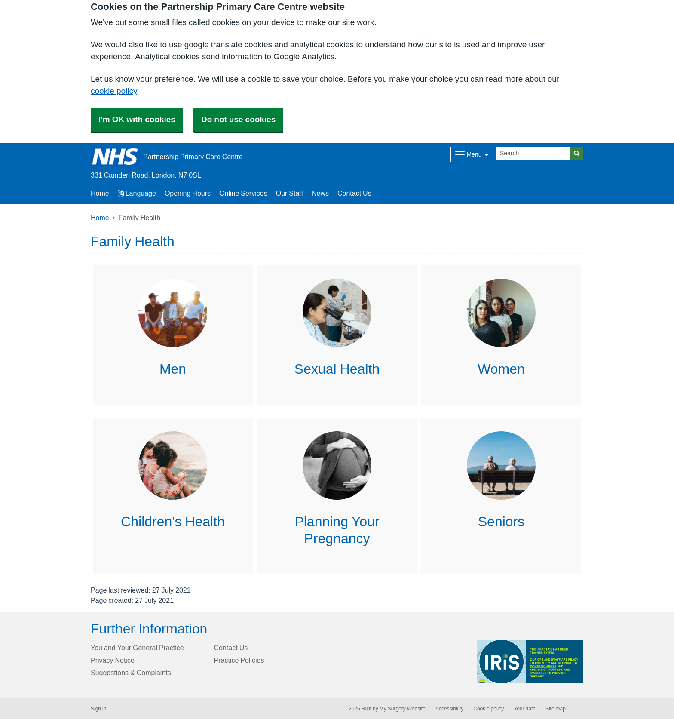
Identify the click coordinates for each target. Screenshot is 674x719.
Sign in (98, 708)
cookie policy (114, 91)
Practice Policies (239, 660)
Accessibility (449, 708)
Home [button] (100, 193)
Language (137, 193)
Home (100, 217)
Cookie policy (488, 708)
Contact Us (354, 193)
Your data (525, 708)
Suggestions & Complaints (131, 672)
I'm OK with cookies (136, 119)
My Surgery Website (403, 708)
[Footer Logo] (530, 661)
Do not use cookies (238, 119)
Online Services (243, 193)
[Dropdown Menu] (471, 154)
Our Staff (289, 193)
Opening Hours (188, 193)
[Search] (533, 153)
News (320, 193)
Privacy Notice (113, 660)
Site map (555, 708)
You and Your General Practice (137, 647)
